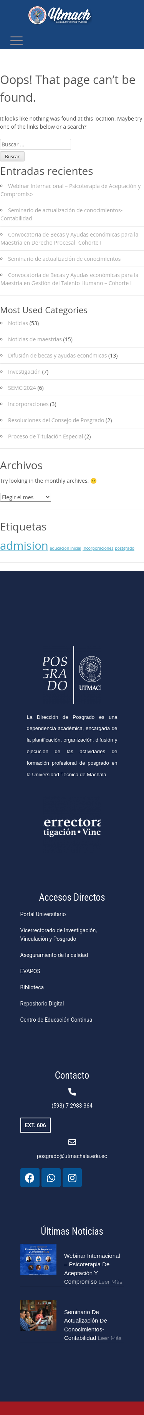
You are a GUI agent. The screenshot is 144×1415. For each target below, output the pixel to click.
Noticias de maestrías (35, 339)
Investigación (24, 371)
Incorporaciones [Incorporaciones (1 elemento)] (98, 548)
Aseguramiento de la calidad (54, 955)
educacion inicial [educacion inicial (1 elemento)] (65, 548)
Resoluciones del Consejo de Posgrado (56, 420)
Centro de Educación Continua (56, 1020)
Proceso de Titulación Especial (45, 436)
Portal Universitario (43, 914)
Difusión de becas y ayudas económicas (57, 355)
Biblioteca (32, 987)
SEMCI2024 (22, 387)
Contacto (72, 1075)
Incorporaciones (28, 404)
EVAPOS (30, 971)
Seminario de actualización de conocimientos (64, 258)
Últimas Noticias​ (72, 1231)
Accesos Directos (72, 897)
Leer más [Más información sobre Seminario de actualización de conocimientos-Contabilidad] (110, 1337)
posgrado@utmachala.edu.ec (72, 1156)
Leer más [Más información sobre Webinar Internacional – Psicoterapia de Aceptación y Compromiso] (110, 1281)
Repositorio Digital (42, 1003)
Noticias (18, 323)
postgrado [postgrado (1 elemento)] (124, 548)
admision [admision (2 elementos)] (24, 545)
